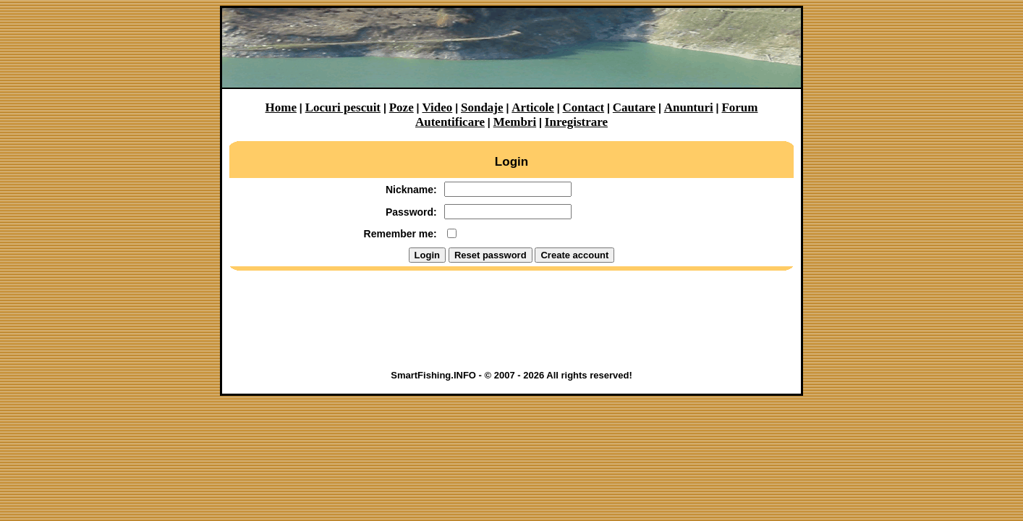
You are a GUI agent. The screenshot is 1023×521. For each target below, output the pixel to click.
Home (281, 107)
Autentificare (450, 122)
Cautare (634, 107)
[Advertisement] (511, 324)
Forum (739, 107)
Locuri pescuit (343, 107)
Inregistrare (576, 122)
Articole (532, 107)
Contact (584, 107)
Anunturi (688, 107)
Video (437, 107)
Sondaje (482, 107)
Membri (514, 122)
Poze (401, 107)
